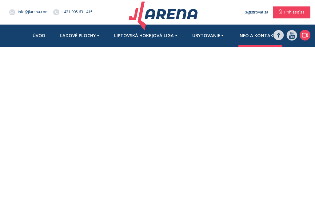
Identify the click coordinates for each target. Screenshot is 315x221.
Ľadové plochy (78, 35)
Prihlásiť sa (294, 12)
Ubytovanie (206, 35)
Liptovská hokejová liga (144, 35)
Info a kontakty (258, 35)
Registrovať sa (256, 12)
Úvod (39, 35)
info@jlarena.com (29, 12)
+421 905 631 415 (73, 12)
